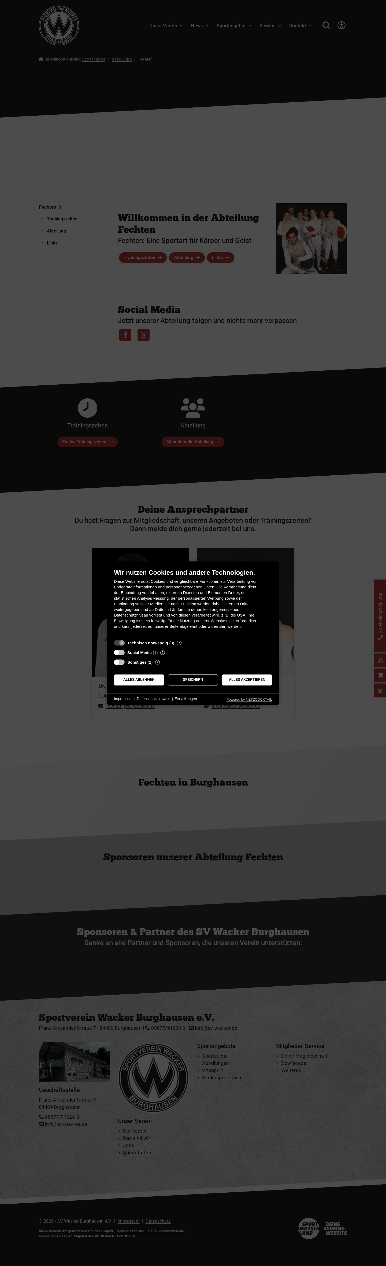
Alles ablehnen (139, 680)
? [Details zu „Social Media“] (163, 653)
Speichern (193, 680)
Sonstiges (137, 662)
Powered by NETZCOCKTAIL (249, 699)
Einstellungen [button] (186, 699)
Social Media (139, 652)
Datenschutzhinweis (153, 699)
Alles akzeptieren (247, 680)
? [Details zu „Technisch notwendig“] (179, 643)
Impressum (123, 699)
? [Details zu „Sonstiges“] (157, 662)
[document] (193, 602)
